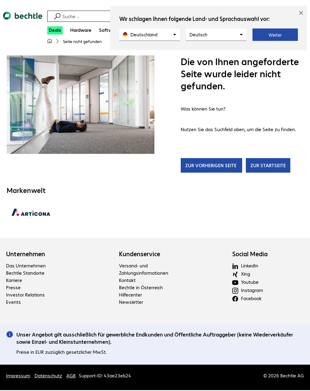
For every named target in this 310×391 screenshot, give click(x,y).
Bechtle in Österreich (141, 288)
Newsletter (131, 303)
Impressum (18, 376)
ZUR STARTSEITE (268, 166)
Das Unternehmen (26, 266)
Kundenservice (139, 254)
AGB (71, 376)
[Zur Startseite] (22, 21)
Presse (13, 288)
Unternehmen (25, 254)
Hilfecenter (130, 295)
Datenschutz (48, 376)
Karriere (14, 281)
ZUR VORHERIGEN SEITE (211, 166)
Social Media (250, 254)
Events (13, 303)
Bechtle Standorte (25, 273)
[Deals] (55, 30)
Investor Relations (25, 295)
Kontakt (127, 281)
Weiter (275, 35)
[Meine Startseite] (49, 41)
